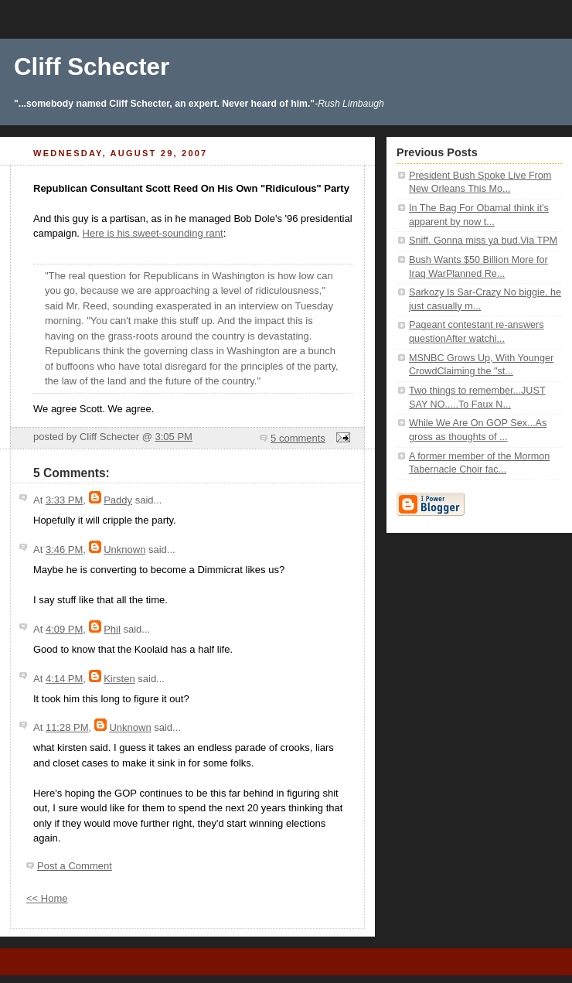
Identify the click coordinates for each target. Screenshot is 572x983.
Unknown (124, 549)
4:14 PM (64, 678)
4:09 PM (64, 629)
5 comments (298, 438)
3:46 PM (64, 549)
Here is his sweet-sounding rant (153, 233)
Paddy (118, 500)
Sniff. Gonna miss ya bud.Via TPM (483, 240)
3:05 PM (173, 436)
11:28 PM (67, 727)
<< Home (46, 898)
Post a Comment (74, 866)
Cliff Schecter (91, 66)
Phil (112, 629)
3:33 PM (64, 500)
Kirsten (119, 678)
